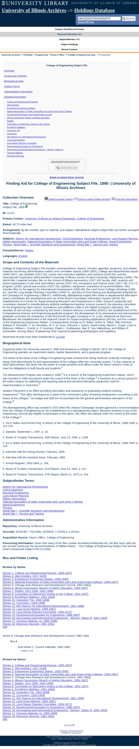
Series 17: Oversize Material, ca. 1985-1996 (29, 620)
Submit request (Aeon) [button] (59, 199)
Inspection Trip (13, 130)
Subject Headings (69, 44)
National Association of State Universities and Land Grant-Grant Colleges (39, 111)
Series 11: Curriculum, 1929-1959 (23, 603)
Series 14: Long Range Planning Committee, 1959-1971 (37, 612)
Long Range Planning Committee (22, 143)
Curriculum (12, 134)
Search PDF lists (86, 22)
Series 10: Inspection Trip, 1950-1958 (25, 600)
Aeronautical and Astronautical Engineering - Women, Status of (35, 149)
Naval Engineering (120, 241)
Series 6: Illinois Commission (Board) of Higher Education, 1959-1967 (45, 588)
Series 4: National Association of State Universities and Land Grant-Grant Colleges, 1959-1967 (60, 582)
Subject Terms (12, 86)
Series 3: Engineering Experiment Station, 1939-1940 (35, 579)
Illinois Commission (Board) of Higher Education (28, 118)
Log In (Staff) (69, 725)
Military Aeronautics (14, 241)
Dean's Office (58, 55)
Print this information (125, 199)
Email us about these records (67, 177)
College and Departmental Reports (22, 102)
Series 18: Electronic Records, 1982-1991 (28, 623)
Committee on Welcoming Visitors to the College (28, 124)
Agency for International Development (38, 238)
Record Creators (69, 49)
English (23, 256)
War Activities (13, 105)
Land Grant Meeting (16, 140)
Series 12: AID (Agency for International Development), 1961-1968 (43, 606)
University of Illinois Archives (34, 10)
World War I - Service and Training (97, 244)
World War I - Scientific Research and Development (44, 244)
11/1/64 (60, 336)
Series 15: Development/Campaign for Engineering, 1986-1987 (41, 614)
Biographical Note (14, 81)
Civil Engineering (72, 238)
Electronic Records (15, 156)
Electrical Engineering (97, 238)
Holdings (28, 55)
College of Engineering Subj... (82, 55)
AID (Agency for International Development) (26, 137)
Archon (67, 743)
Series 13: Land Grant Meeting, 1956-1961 (29, 609)
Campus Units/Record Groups (69, 29)
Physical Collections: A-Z (69, 34)
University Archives (11, 55)
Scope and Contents (15, 75)
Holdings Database (94, 10)
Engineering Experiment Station (21, 108)
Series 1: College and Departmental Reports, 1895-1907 (37, 573)
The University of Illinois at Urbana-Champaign (76, 745)
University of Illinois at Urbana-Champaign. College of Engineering (64, 218)
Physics (7, 244)
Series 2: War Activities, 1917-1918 (24, 576)
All (4, 626)
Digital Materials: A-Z (69, 39)
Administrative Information (18, 91)
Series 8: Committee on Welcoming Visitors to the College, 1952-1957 (45, 594)
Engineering (42, 55)
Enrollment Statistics (16, 127)
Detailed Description (15, 96)
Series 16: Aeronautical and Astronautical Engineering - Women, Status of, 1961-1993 (54, 617)
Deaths (10, 121)
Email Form (76, 733)
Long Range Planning (125, 238)
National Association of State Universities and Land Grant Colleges (68, 241)
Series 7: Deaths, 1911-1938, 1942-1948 (27, 591)
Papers (29, 250)
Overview (9, 70)
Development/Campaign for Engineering (25, 146)
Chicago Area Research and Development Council (29, 114)
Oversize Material (15, 153)
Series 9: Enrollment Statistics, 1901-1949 (28, 597)
